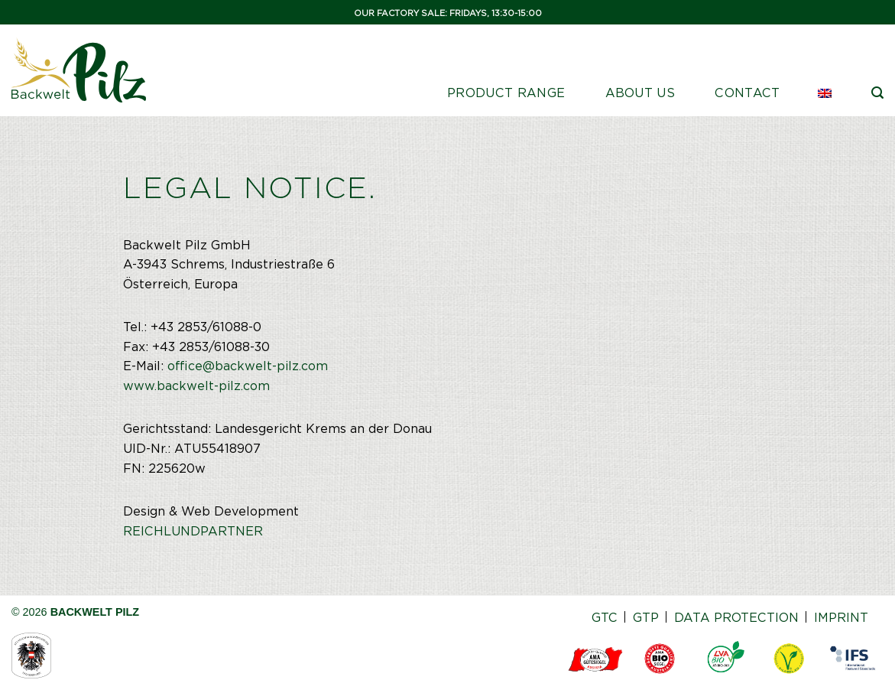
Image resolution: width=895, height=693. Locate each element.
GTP (646, 617)
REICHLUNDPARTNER (193, 531)
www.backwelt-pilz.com (196, 386)
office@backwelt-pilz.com (247, 366)
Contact (747, 93)
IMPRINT (841, 617)
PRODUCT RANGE (506, 93)
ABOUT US (640, 93)
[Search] (877, 93)
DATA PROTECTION (736, 617)
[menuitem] (826, 93)
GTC (605, 617)
